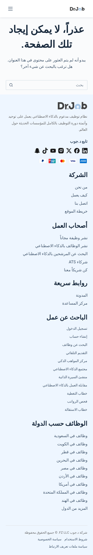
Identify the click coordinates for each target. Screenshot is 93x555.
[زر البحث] (11, 85)
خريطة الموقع (76, 211)
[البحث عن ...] (51, 85)
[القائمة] (10, 8)
